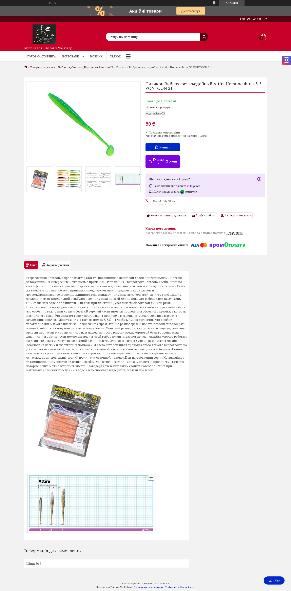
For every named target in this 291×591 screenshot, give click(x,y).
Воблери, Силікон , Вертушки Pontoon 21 (85, 67)
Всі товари (70, 56)
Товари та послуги (42, 67)
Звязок (115, 56)
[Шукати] (204, 35)
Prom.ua (164, 583)
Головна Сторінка (41, 56)
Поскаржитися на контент (148, 587)
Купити (165, 147)
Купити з (165, 161)
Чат (274, 580)
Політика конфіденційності (180, 587)
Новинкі (96, 56)
